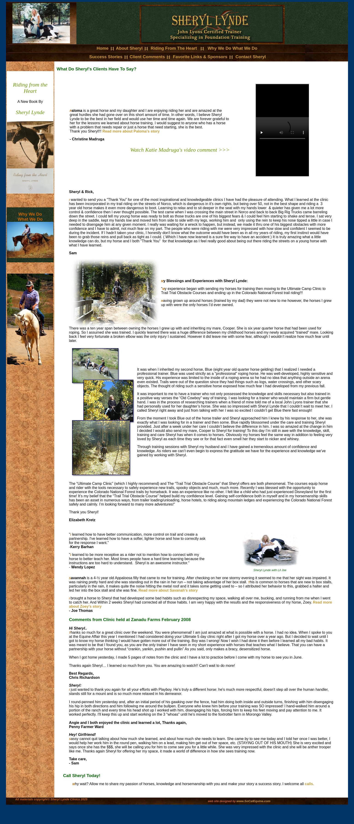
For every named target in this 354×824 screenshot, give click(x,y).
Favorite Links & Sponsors (201, 56)
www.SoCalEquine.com (253, 801)
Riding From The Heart (174, 48)
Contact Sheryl (250, 56)
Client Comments (147, 56)
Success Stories (105, 56)
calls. (309, 784)
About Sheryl (129, 48)
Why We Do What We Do (232, 48)
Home (103, 48)
